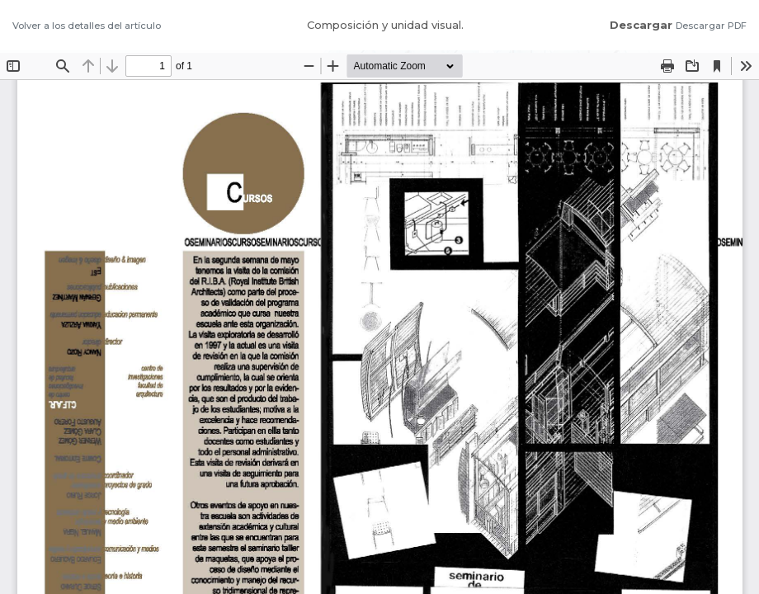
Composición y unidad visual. (385, 24)
